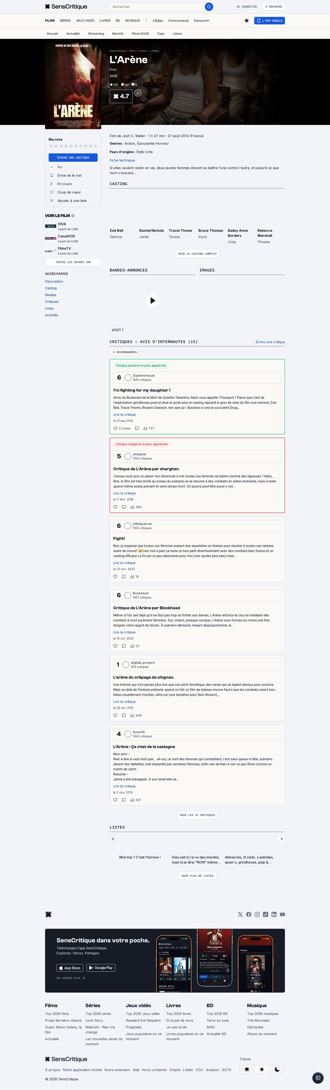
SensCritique (118, 50)
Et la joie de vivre (179, 1020)
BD (210, 1005)
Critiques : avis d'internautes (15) (154, 341)
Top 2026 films (57, 1014)
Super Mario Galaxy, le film (63, 1029)
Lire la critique (124, 414)
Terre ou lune (218, 1020)
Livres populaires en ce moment (185, 1036)
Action (143, 50)
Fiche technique (122, 160)
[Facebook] (248, 916)
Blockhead (140, 593)
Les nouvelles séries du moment (104, 1041)
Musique (257, 1005)
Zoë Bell (116, 230)
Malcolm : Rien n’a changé (100, 1029)
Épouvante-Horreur (153, 143)
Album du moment (262, 1034)
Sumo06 (139, 732)
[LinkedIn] (274, 916)
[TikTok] (265, 916)
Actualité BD (216, 1034)
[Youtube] (282, 916)
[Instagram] (257, 916)
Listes (117, 827)
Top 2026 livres (178, 1014)
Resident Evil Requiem (143, 1020)
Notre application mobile (82, 1070)
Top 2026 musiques (262, 1014)
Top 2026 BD (217, 1014)
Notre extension (117, 1070)
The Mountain (258, 1020)
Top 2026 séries (98, 1014)
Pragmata (133, 1027)
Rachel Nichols (151, 230)
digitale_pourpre (143, 662)
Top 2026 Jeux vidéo (143, 1014)
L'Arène (154, 50)
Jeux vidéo (138, 1005)
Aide (136, 1070)
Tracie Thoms (180, 230)
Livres (173, 1005)
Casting (118, 183)
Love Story (94, 1020)
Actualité (52, 1039)
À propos (52, 1070)
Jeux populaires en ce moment (144, 1036)
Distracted (255, 1027)
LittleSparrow (142, 524)
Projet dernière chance (63, 1020)
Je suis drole (176, 1027)
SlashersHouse (144, 375)
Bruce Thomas (210, 230)
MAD (211, 1027)
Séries (92, 1005)
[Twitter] (240, 916)
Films (132, 50)
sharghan (139, 454)
